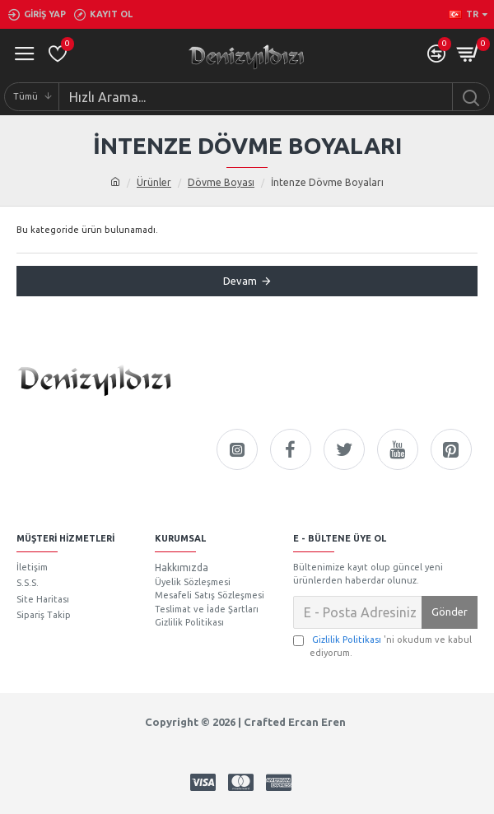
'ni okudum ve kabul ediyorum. (382, 645)
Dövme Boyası (221, 182)
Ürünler (154, 182)
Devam (240, 280)
